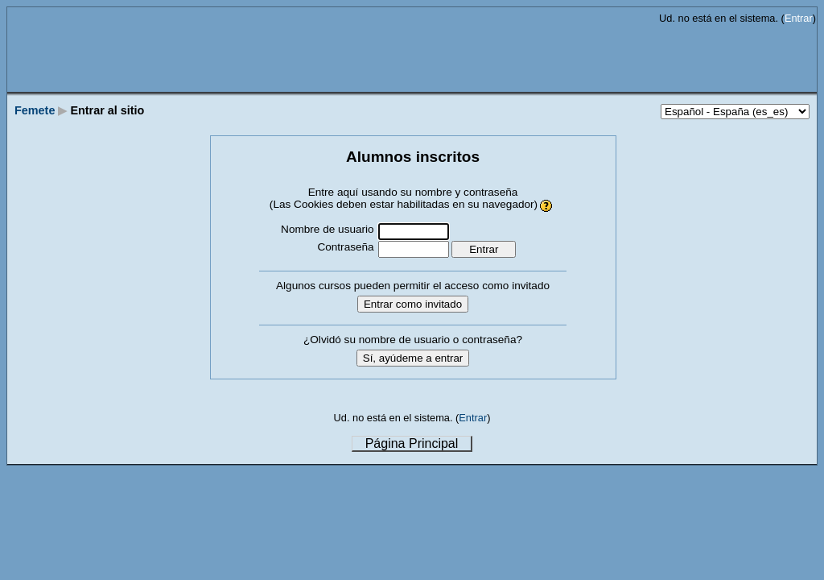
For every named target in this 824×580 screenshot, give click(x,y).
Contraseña (345, 247)
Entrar (799, 18)
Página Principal (412, 443)
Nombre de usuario (327, 229)
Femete (34, 110)
